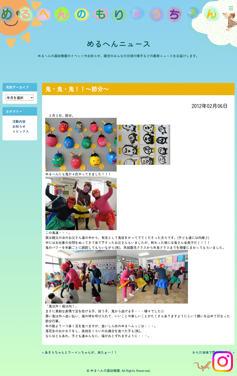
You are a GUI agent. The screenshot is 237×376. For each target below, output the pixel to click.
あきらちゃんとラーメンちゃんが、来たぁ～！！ (81, 352)
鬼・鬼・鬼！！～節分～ (77, 89)
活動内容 (19, 121)
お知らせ (19, 126)
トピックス (20, 131)
